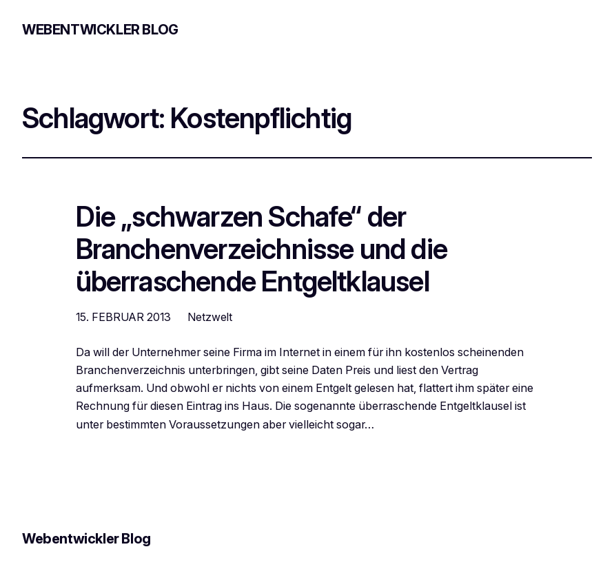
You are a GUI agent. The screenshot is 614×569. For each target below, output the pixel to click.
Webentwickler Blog (100, 29)
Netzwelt (209, 317)
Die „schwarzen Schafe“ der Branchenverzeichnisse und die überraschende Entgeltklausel (261, 249)
